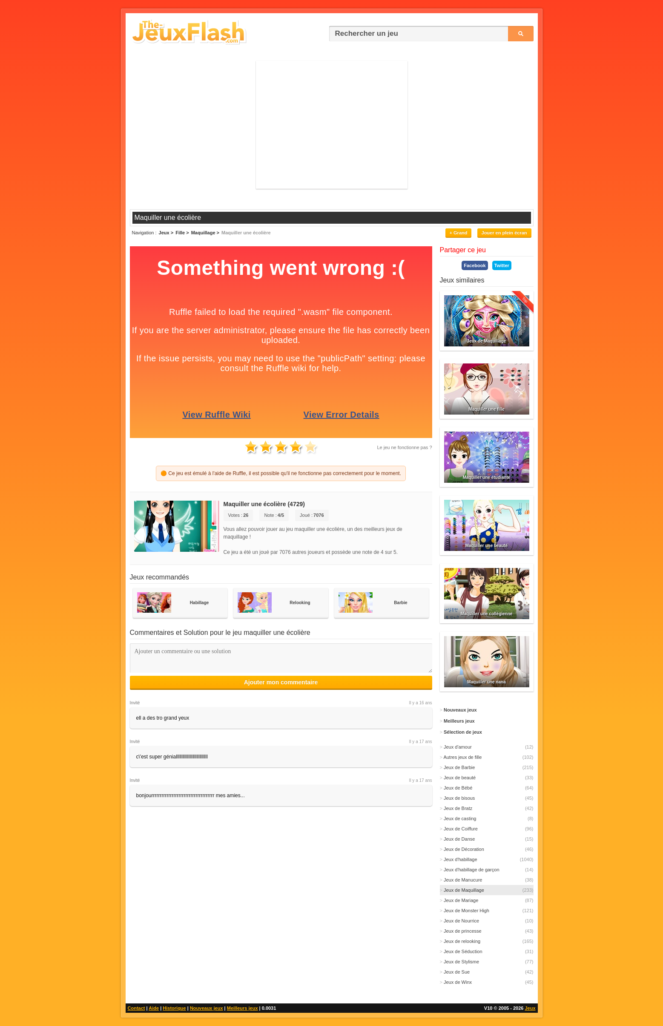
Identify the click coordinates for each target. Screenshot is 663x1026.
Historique (174, 1008)
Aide (154, 1008)
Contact (136, 1008)
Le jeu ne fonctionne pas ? (404, 447)
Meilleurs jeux (242, 1008)
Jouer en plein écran (504, 232)
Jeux (530, 1008)
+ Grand (459, 232)
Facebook (474, 265)
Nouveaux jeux (206, 1008)
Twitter (501, 265)
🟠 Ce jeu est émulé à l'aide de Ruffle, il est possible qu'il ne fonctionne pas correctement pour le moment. (281, 473)
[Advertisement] (331, 124)
